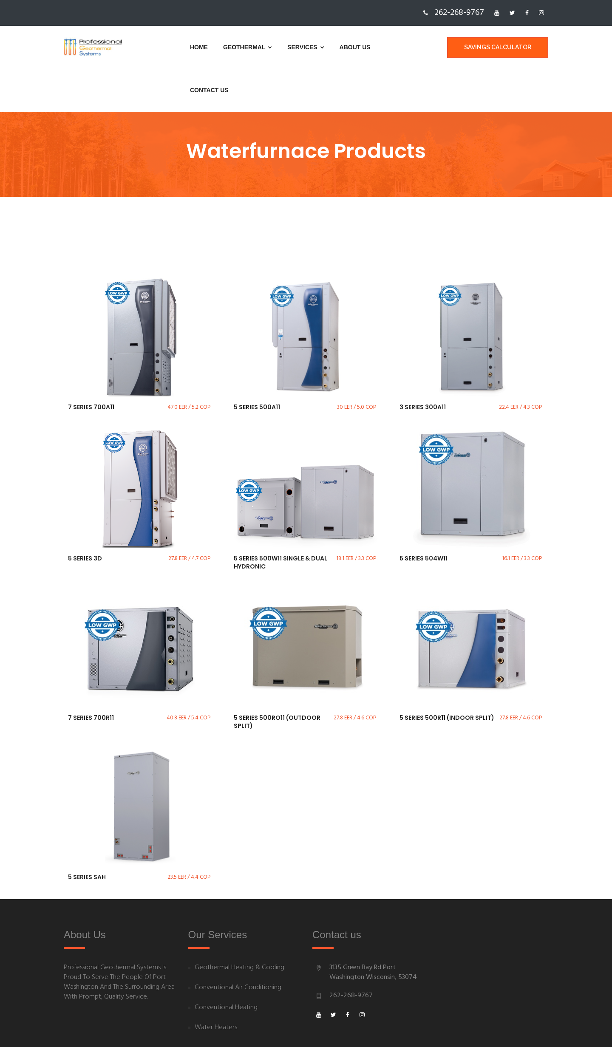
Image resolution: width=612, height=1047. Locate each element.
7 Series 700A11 (91, 364)
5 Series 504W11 (424, 516)
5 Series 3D (85, 516)
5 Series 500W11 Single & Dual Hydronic (280, 520)
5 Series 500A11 (257, 364)
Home (168, 47)
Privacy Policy (334, 1031)
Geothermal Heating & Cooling (239, 925)
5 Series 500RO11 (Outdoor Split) (277, 679)
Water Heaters (216, 985)
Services (275, 47)
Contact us (374, 47)
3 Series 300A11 (423, 364)
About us (324, 47)
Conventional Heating (226, 965)
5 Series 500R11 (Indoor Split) (447, 675)
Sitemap (424, 1031)
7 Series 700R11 (91, 675)
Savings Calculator (497, 47)
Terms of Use (382, 1031)
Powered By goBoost (95, 1031)
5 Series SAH (87, 834)
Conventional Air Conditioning (238, 945)
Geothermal (217, 47)
